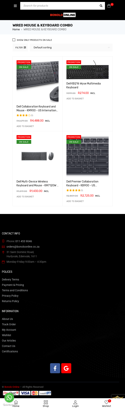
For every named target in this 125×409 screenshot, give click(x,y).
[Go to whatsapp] (9, 397)
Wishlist (6, 335)
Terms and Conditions (15, 290)
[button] (25, 126)
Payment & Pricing (13, 284)
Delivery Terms (10, 279)
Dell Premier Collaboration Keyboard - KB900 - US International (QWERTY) (82, 185)
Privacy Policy (10, 295)
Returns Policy (10, 301)
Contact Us (8, 346)
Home (16, 29)
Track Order (9, 324)
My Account (9, 329)
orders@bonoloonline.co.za (23, 246)
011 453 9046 (23, 241)
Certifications (10, 351)
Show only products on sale (34, 40)
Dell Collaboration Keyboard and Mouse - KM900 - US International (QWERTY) (37, 110)
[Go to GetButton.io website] (9, 405)
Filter (19, 47)
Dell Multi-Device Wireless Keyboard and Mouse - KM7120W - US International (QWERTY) (37, 185)
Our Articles (9, 340)
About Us (7, 318)
